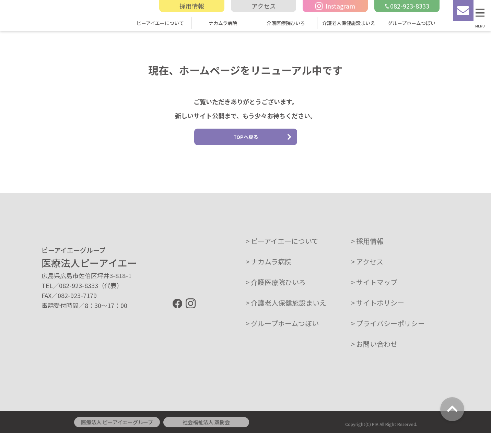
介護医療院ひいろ (286, 23)
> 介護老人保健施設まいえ (286, 308)
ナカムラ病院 (223, 23)
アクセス (264, 5)
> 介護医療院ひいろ (276, 288)
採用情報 (191, 5)
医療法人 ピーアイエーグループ (117, 427)
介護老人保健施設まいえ (348, 23)
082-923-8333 (407, 5)
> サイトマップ (374, 288)
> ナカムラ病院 (269, 267)
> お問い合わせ (374, 350)
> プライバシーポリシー (388, 329)
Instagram (335, 5)
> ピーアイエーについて (282, 247)
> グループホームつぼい (282, 329)
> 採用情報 (367, 247)
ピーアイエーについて (160, 23)
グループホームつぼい (411, 23)
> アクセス (367, 267)
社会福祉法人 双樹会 (206, 427)
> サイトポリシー (377, 308)
